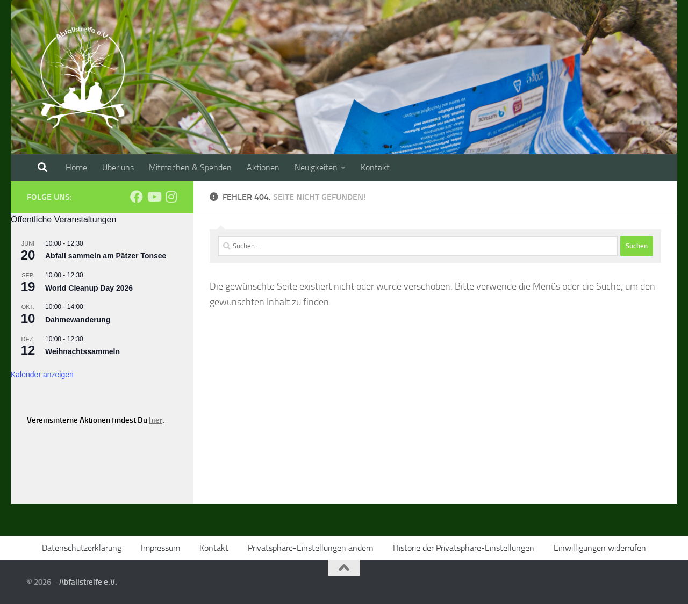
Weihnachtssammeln (82, 351)
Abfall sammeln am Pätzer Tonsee (105, 255)
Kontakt (375, 167)
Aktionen (263, 167)
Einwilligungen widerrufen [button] (600, 548)
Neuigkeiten (316, 167)
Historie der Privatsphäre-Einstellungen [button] (463, 548)
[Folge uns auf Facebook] (136, 196)
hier (155, 420)
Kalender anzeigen (42, 374)
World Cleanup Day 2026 (89, 288)
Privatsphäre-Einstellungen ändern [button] (311, 548)
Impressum (160, 548)
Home (76, 167)
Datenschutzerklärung (81, 548)
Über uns (118, 167)
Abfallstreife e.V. (88, 582)
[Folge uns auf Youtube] (153, 196)
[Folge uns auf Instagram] (170, 196)
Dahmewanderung (77, 319)
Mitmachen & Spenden (190, 167)
